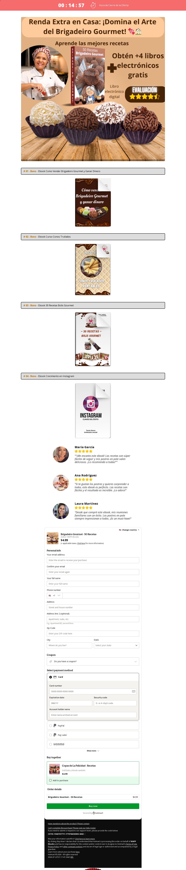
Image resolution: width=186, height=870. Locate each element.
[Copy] (67, 834)
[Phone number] (100, 596)
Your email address (56, 554)
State (96, 639)
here (77, 852)
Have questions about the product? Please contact (68, 823)
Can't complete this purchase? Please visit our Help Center (72, 828)
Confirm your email (56, 566)
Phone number (54, 590)
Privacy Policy (53, 846)
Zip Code (51, 628)
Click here (81, 543)
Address (50, 601)
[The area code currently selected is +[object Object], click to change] (54, 596)
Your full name (53, 578)
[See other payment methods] (93, 750)
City (48, 639)
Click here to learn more (85, 839)
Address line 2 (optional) (58, 613)
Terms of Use (131, 844)
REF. (72, 857)
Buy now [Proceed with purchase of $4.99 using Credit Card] (93, 806)
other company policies (73, 846)
